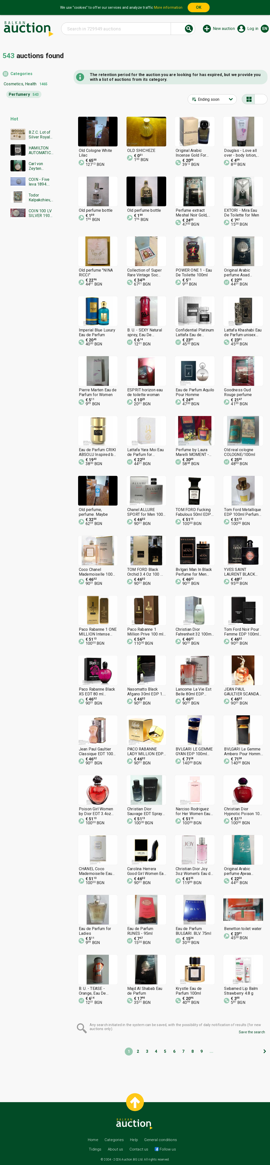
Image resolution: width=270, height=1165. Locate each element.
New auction (224, 28)
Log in (252, 28)
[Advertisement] (28, 318)
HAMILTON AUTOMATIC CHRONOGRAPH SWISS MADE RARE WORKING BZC (41, 150)
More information (168, 7)
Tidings (95, 1149)
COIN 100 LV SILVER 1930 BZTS (40, 213)
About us (115, 1149)
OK (198, 7)
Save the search (252, 1032)
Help (134, 1140)
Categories (21, 73)
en (264, 28)
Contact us (139, 1149)
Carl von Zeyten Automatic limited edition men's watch (40, 166)
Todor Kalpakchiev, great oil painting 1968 (41, 197)
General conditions (160, 1140)
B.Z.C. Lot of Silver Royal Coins (40, 134)
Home (93, 1140)
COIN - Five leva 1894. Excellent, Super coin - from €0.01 (39, 182)
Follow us (167, 1149)
